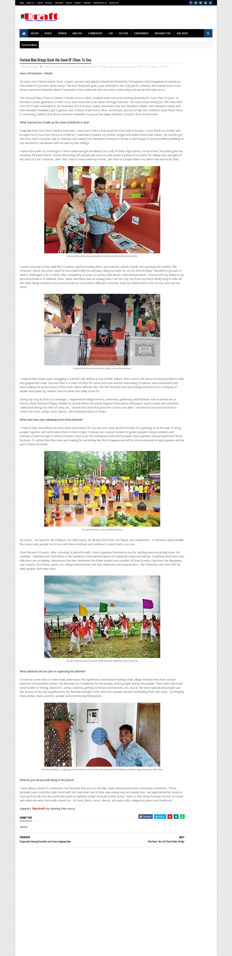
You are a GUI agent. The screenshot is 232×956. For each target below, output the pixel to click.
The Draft (38, 870)
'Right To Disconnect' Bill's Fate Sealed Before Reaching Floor (188, 564)
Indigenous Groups (126, 67)
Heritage (102, 67)
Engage (69, 2)
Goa (65, 67)
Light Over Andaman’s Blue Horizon (186, 677)
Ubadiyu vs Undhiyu (179, 741)
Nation (35, 33)
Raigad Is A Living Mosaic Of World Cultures (190, 476)
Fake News (59, 2)
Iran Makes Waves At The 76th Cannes (188, 607)
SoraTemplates (20, 949)
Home (22, 2)
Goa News (74, 67)
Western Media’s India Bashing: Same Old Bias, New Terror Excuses (189, 657)
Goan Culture (89, 67)
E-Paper (40, 2)
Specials (48, 2)
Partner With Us (100, 2)
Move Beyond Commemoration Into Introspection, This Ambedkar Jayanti (187, 456)
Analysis (77, 33)
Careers (77, 2)
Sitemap (33, 939)
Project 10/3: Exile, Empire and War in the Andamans (180, 365)
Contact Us (113, 2)
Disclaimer (34, 933)
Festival (57, 67)
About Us (30, 2)
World (48, 33)
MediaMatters (163, 33)
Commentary (95, 33)
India (111, 67)
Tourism (36, 71)
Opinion (62, 33)
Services (87, 2)
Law (111, 33)
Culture (124, 33)
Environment (141, 33)
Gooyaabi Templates (21, 949)
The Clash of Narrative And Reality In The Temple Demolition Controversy (189, 433)
